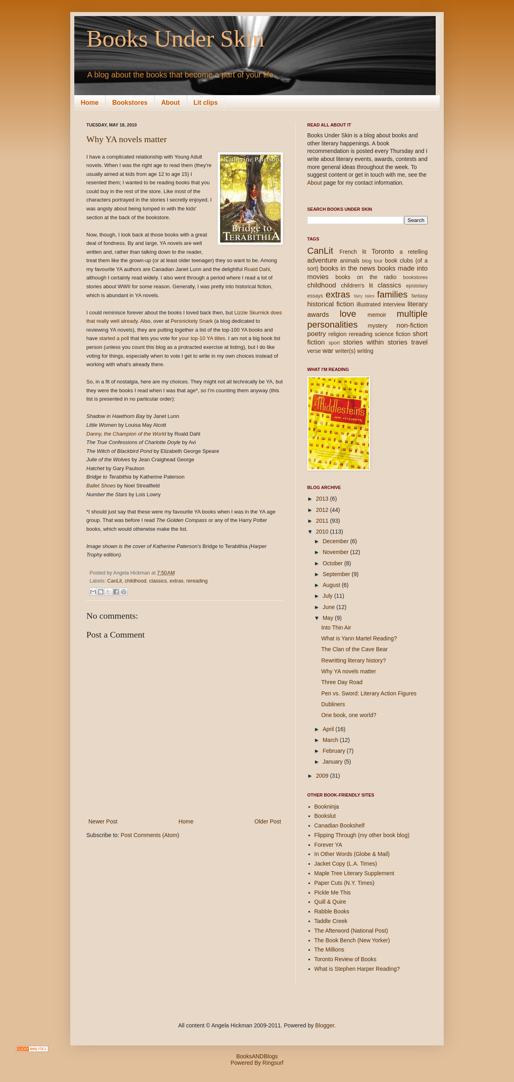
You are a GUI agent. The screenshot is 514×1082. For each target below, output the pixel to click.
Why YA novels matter (126, 139)
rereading (197, 581)
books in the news (347, 268)
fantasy (419, 296)
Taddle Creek (331, 921)
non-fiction (412, 325)
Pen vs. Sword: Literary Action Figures (368, 693)
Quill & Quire (330, 902)
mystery (378, 325)
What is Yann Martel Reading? (359, 638)
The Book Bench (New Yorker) (352, 940)
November (336, 552)
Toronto (382, 251)
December (336, 541)
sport (334, 343)
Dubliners (333, 704)
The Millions (329, 949)
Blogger (324, 1025)
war (327, 351)
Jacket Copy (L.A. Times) (345, 863)
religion (337, 334)
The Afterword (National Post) (351, 930)
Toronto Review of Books (345, 959)
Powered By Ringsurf (257, 1063)
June (329, 607)
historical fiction (330, 304)
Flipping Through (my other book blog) (362, 835)
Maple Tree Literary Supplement (354, 873)
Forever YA (328, 845)
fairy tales (364, 295)
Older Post (268, 821)
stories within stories (375, 342)
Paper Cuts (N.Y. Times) (344, 883)
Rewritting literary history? (353, 660)
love (348, 314)
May (328, 618)
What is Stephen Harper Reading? (357, 969)
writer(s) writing (354, 351)
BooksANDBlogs (257, 1056)
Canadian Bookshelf (339, 825)
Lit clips (206, 102)
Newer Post (102, 821)
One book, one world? (348, 715)
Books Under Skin (175, 38)
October (333, 563)
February (334, 751)
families (392, 294)
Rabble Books (331, 911)
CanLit (114, 581)
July (328, 596)
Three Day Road (342, 682)
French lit (352, 252)
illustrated (369, 304)
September (336, 574)
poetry (316, 334)
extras (177, 581)
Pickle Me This (332, 892)
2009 (323, 775)
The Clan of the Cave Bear (354, 649)
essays (315, 296)
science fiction (392, 334)
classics (158, 581)
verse (314, 351)
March (331, 740)
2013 (323, 498)
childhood (136, 581)
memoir (376, 315)
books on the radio (365, 277)
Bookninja (326, 806)
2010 (323, 531)
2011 (323, 521)
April (328, 729)
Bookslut (325, 816)
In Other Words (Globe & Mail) (352, 854)
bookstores (415, 277)
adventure (322, 260)
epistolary (417, 286)
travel (419, 342)
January (333, 761)
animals (349, 260)
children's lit (357, 285)
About (170, 102)
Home (89, 102)
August (331, 585)
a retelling (414, 252)
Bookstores (129, 102)
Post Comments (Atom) (150, 835)
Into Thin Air (336, 627)
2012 (323, 510)
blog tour (372, 261)
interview (394, 304)
